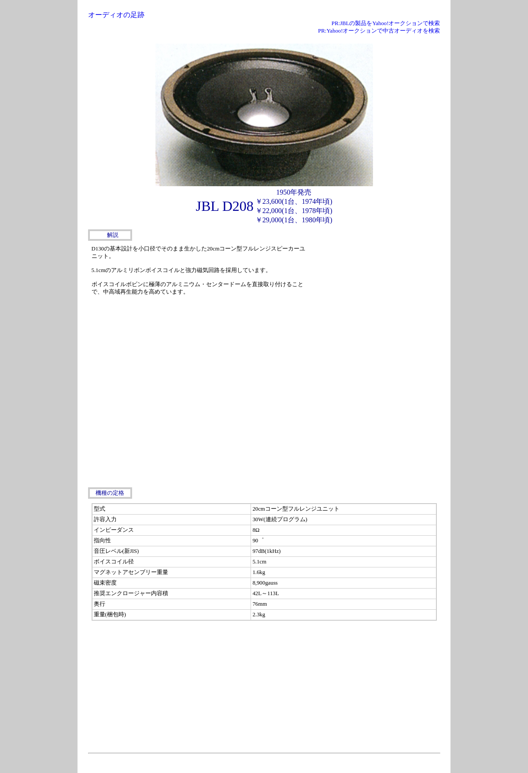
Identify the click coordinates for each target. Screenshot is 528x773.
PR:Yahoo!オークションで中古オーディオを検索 (379, 31)
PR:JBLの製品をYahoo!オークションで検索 (386, 23)
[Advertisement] (374, 298)
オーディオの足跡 (116, 14)
